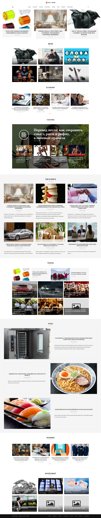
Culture (41, 7)
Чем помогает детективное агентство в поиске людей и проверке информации (21, 459)
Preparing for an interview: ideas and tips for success (82, 245)
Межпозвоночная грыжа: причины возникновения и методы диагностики (50, 206)
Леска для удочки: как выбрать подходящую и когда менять (39, 273)
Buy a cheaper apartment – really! (75, 508)
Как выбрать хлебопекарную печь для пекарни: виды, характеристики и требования (73, 339)
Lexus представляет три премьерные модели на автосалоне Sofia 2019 (18, 245)
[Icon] (24, 136)
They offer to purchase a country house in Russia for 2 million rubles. (50, 507)
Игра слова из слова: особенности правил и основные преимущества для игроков (76, 60)
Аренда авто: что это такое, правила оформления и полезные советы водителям (82, 207)
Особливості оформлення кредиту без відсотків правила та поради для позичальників (21, 109)
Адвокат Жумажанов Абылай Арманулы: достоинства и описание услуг (80, 459)
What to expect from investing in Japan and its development (75, 490)
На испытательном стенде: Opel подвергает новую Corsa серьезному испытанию (49, 293)
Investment (70, 7)
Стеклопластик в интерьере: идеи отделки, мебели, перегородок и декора (49, 77)
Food (58, 7)
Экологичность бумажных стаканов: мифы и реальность (50, 245)
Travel (53, 7)
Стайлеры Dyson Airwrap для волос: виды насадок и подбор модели (75, 77)
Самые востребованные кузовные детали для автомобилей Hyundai (24, 490)
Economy (35, 7)
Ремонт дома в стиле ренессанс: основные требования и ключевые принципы (50, 32)
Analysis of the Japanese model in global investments (49, 490)
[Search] (88, 7)
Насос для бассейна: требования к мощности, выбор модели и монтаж (84, 32)
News (29, 7)
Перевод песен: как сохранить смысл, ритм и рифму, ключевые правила (58, 134)
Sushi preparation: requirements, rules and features (74, 409)
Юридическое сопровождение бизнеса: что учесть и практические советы (40, 459)
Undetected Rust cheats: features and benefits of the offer (76, 159)
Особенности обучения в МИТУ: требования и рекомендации (48, 60)
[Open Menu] (12, 7)
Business (63, 7)
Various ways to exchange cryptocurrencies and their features (40, 109)
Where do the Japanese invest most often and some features (23, 507)
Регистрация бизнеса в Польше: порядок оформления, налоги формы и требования (60, 459)
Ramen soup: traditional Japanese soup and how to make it (27, 374)
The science (47, 7)
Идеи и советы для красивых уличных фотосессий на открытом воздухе (23, 159)
